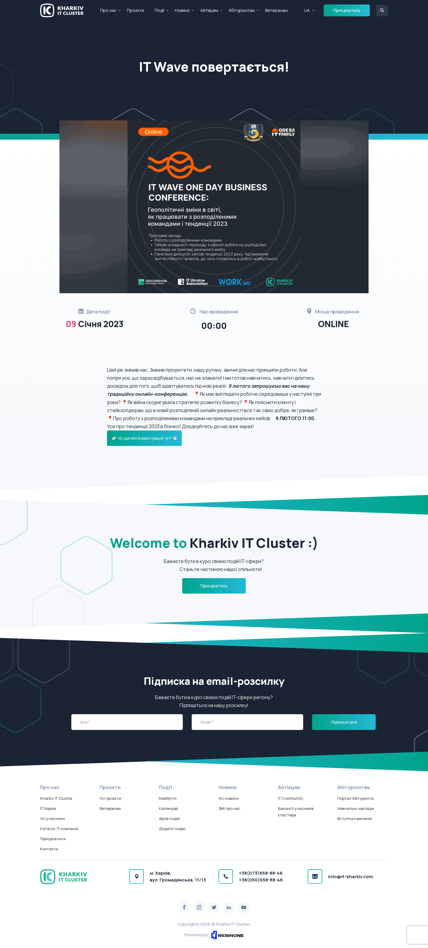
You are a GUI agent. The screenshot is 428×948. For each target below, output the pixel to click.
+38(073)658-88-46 (261, 873)
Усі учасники (52, 818)
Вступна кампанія (354, 818)
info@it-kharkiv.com (350, 876)
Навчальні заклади (355, 808)
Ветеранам (276, 10)
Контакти (49, 848)
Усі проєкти (110, 798)
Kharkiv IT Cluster (56, 798)
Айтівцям (209, 10)
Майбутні (168, 798)
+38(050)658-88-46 (261, 880)
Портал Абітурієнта (355, 798)
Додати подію (172, 828)
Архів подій (169, 818)
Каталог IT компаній (59, 828)
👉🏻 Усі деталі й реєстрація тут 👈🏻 (144, 438)
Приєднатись (347, 10)
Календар (168, 808)
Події (159, 10)
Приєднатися (53, 838)
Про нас (108, 10)
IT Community (290, 798)
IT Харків (48, 808)
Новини (182, 10)
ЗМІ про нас (229, 808)
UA (307, 10)
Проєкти (135, 10)
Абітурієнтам (242, 10)
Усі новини (228, 798)
